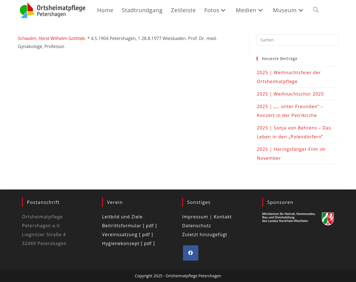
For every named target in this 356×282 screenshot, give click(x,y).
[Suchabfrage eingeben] (297, 40)
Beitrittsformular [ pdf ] (129, 226)
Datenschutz (196, 226)
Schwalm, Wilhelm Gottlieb (51, 38)
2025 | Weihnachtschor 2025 (290, 94)
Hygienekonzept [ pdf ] (128, 243)
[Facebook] (190, 253)
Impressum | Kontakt (207, 217)
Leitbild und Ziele (122, 217)
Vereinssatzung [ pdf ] (127, 234)
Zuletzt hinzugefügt (204, 234)
